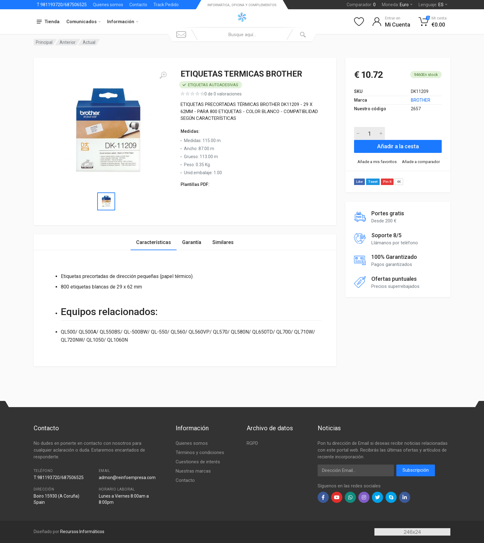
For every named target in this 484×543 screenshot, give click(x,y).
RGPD (252, 443)
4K (399, 182)
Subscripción (416, 470)
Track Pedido (166, 4)
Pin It (387, 182)
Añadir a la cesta (398, 146)
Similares (223, 242)
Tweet (373, 182)
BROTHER (420, 100)
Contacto (138, 4)
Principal (44, 42)
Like (359, 182)
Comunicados (83, 21)
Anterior (68, 42)
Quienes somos (108, 4)
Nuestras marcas (193, 471)
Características (153, 242)
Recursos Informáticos (82, 531)
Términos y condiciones (200, 452)
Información (122, 21)
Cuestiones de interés (198, 462)
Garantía (191, 242)
